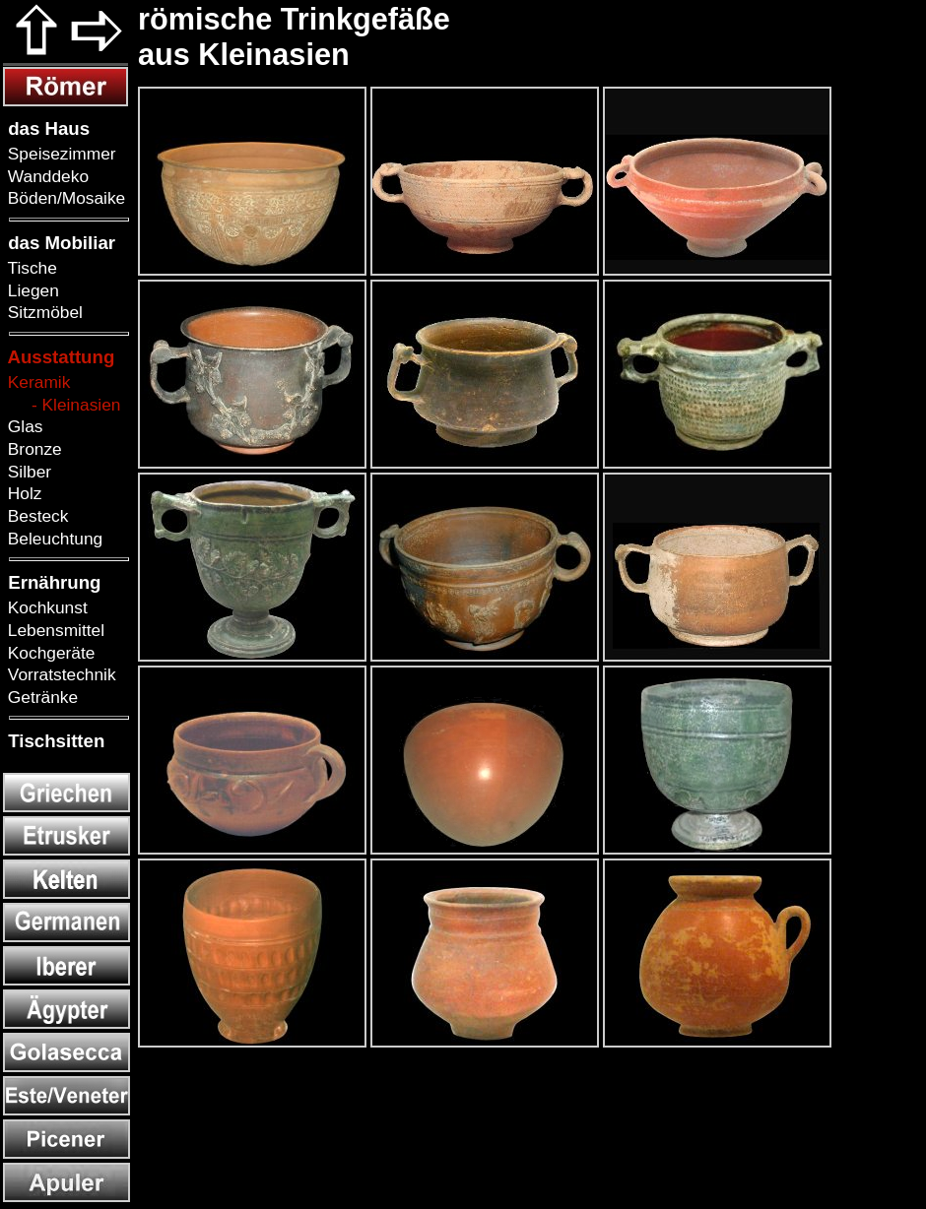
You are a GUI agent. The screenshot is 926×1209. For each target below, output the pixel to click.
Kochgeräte (49, 653)
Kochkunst (45, 607)
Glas (22, 426)
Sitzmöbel (43, 312)
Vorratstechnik (59, 674)
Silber (27, 471)
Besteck (35, 516)
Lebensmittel (53, 630)
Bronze (32, 449)
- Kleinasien (61, 404)
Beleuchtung (52, 538)
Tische (30, 268)
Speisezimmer (59, 153)
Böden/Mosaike (64, 198)
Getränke (40, 697)
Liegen (31, 290)
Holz (22, 493)
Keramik (36, 382)
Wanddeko (46, 176)
